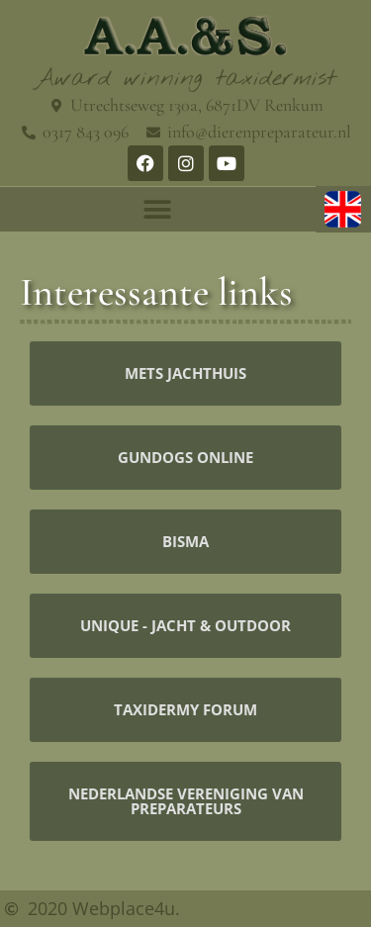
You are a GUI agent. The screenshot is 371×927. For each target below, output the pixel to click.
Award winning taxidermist (185, 79)
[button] (158, 209)
